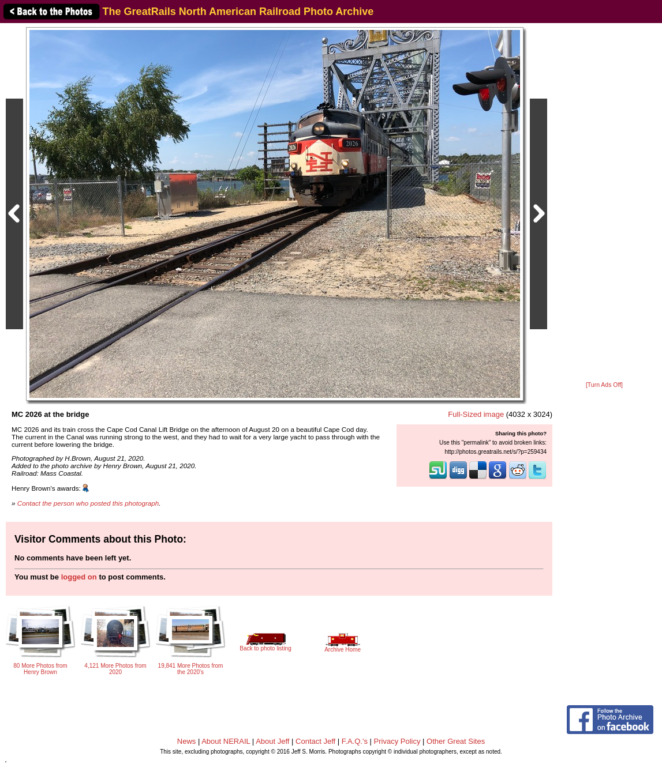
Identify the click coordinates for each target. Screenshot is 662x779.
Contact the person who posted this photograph (88, 503)
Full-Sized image (476, 414)
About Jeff (272, 741)
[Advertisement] (604, 203)
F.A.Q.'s (355, 741)
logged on (79, 577)
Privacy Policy (397, 741)
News (186, 741)
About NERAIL (225, 741)
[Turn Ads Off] (604, 385)
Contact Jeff (315, 741)
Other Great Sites (456, 741)
